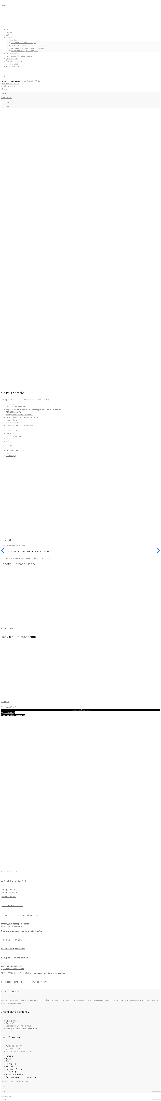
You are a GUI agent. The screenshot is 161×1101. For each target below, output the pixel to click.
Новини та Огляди (14, 1069)
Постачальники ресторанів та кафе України (21, 931)
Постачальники (13, 53)
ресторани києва (12, 905)
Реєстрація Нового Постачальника (21, 1028)
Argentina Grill (10, 628)
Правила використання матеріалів (21, 1077)
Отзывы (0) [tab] (11, 455)
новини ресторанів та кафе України (48, 973)
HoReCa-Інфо (11, 1071)
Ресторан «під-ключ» (15, 61)
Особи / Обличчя (13, 63)
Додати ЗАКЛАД (8, 712)
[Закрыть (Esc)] (10, 1096)
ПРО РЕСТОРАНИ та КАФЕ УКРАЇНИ (16, 973)
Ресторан (10, 32)
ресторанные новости (11, 966)
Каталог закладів (6, 98)
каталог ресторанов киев (13, 948)
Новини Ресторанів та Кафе (23, 42)
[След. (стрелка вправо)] (5, 1099)
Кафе (8, 29)
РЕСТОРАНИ (5, 102)
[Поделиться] (7, 1096)
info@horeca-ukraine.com (12, 86)
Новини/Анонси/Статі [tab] (15, 450)
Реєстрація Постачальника (13, 715)
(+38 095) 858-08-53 (31, 81)
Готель (9, 37)
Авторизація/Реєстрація (80, 710)
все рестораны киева (14, 957)
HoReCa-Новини (13, 40)
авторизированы (23, 558)
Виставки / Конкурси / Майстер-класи (27, 48)
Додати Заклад (12, 1023)
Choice (5, 701)
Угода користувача (14, 1074)
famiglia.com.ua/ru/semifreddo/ (19, 414)
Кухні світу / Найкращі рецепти (19, 56)
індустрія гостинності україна (20, 915)
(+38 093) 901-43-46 (10, 83)
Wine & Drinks (12, 58)
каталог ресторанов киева (12, 926)
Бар (7, 34)
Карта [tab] (8, 453)
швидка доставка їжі (14, 880)
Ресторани (11, 1063)
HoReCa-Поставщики (14, 939)
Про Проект (11, 1020)
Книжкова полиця (14, 66)
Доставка (10, 1066)
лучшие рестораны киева (12, 968)
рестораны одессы (9, 889)
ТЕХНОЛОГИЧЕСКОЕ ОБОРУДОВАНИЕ (24, 981)
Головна (9, 1056)
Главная (4, 93)
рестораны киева (8, 896)
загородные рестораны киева (15, 923)
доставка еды (9, 871)
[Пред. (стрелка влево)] (2, 1099)
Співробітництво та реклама (18, 1025)
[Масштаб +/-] (2, 1096)
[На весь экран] (5, 1096)
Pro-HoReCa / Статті (20, 45)
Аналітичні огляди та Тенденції (24, 50)
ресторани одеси (9, 892)
